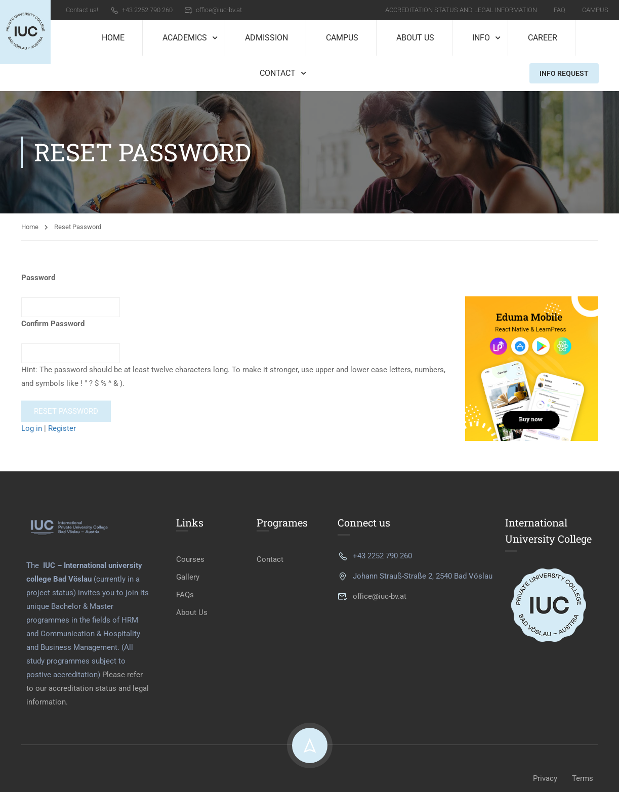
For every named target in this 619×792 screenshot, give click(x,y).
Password (38, 277)
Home (113, 37)
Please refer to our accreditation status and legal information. (87, 688)
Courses (190, 559)
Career (542, 37)
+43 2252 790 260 (141, 10)
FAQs (185, 594)
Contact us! (82, 10)
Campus (595, 10)
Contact (278, 73)
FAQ (559, 10)
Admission (266, 37)
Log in (31, 428)
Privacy (545, 778)
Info (481, 37)
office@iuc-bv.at (213, 10)
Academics (184, 37)
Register (62, 428)
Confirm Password (53, 323)
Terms (582, 778)
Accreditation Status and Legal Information (461, 10)
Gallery (187, 577)
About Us (415, 37)
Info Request (564, 73)
